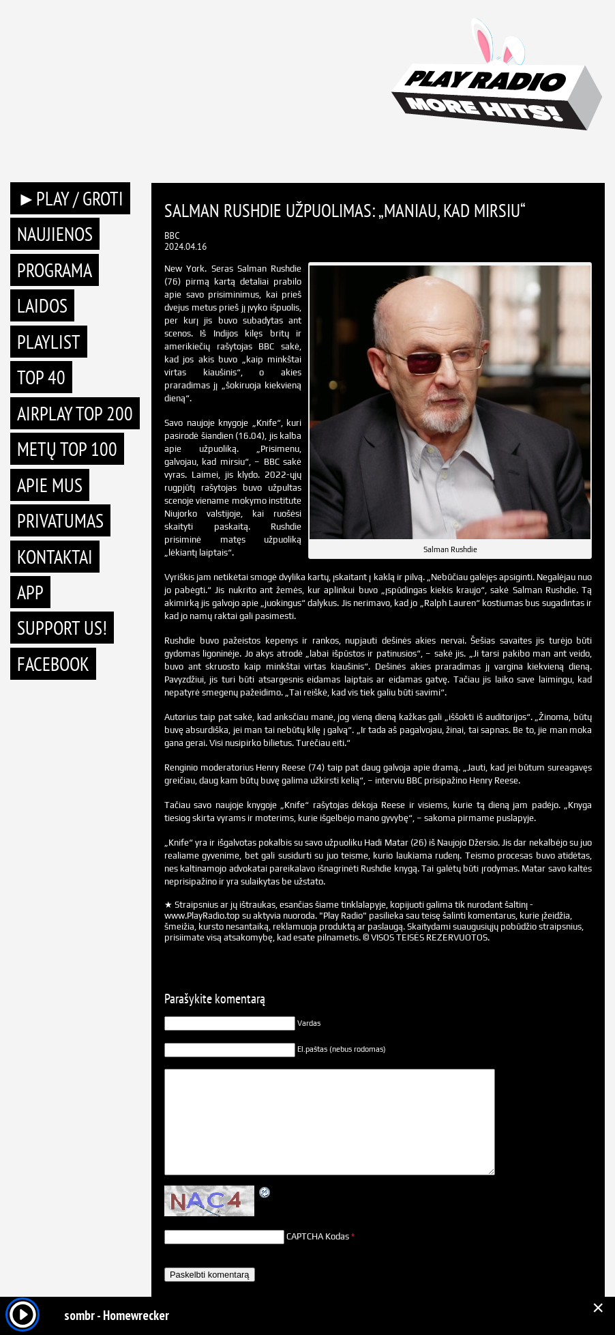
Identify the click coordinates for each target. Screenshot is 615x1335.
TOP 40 (41, 377)
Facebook (53, 663)
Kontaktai (55, 556)
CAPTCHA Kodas (317, 1236)
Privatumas (60, 520)
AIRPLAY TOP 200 (75, 413)
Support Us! (62, 627)
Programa (54, 270)
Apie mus (49, 485)
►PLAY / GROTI (70, 198)
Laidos (42, 305)
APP (30, 592)
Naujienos (55, 233)
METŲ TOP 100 (67, 448)
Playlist (48, 341)
